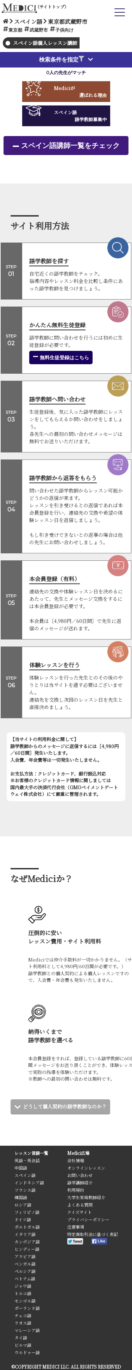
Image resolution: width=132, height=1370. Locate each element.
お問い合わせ (80, 1175)
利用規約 (75, 1190)
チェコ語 (22, 1315)
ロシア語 (22, 1205)
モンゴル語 (25, 1301)
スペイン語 (25, 1175)
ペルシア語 (25, 1271)
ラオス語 (22, 1323)
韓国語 (20, 1197)
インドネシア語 (29, 1182)
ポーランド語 (27, 1308)
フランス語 (25, 1190)
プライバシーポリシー (88, 1219)
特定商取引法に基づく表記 (92, 1234)
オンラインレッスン (86, 1168)
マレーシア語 (27, 1330)
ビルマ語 (22, 1345)
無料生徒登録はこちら (61, 357)
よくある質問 (80, 1205)
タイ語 (20, 1337)
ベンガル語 (25, 1264)
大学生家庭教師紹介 (86, 1197)
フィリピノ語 (26, 1212)
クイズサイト (79, 1212)
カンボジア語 (27, 1241)
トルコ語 (22, 1293)
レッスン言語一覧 (31, 1153)
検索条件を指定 (61, 59)
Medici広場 (78, 1153)
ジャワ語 (22, 1286)
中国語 (20, 1168)
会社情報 (75, 1160)
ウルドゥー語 (27, 1352)
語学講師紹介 (80, 1182)
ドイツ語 (22, 1219)
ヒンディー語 (26, 1249)
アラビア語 (25, 1256)
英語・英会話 (27, 1160)
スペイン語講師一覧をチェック (70, 145)
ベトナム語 (24, 1278)
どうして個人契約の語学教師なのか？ (65, 1106)
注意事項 (75, 1227)
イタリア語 (25, 1234)
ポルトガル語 (27, 1227)
